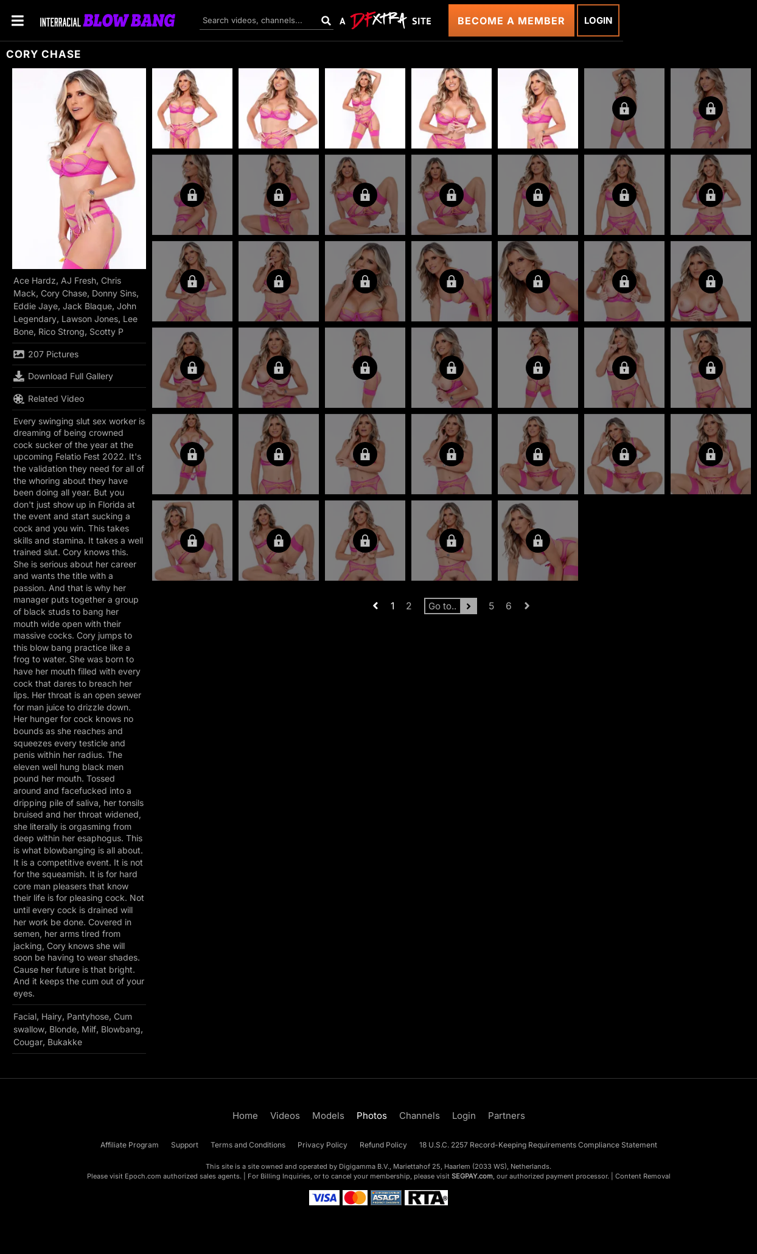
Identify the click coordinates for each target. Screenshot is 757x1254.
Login (598, 20)
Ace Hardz (34, 280)
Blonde (63, 1029)
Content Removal (643, 1176)
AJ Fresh (78, 280)
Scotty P (106, 331)
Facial (25, 1016)
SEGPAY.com (472, 1176)
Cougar (28, 1042)
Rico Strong (61, 331)
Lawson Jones (89, 319)
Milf (89, 1029)
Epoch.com (143, 1176)
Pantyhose (88, 1016)
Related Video (48, 398)
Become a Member (511, 21)
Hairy (51, 1016)
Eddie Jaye (35, 306)
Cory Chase (64, 293)
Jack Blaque (87, 306)
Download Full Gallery (63, 376)
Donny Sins (114, 293)
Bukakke (64, 1042)
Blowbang (121, 1029)
